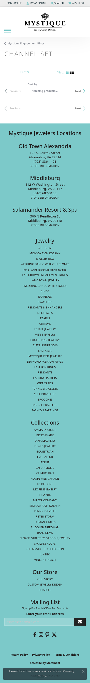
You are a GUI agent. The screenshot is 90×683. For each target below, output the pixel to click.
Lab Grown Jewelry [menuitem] (45, 280)
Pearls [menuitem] (45, 318)
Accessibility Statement (45, 663)
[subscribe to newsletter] (80, 622)
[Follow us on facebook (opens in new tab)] (35, 634)
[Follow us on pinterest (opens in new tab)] (47, 634)
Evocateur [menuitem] (45, 457)
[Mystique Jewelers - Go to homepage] (45, 22)
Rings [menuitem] (45, 291)
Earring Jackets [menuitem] (45, 378)
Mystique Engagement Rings (26, 43)
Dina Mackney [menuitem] (45, 441)
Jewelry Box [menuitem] (45, 259)
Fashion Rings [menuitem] (45, 367)
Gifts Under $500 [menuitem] (45, 345)
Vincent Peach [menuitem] (45, 560)
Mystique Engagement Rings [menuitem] (45, 269)
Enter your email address (45, 614)
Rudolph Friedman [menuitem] (45, 527)
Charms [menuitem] (45, 324)
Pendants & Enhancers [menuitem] (45, 307)
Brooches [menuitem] (44, 399)
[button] (14, 3)
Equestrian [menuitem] (44, 451)
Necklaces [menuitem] (45, 313)
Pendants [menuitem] (45, 372)
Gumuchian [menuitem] (45, 473)
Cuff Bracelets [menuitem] (45, 394)
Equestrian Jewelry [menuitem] (45, 340)
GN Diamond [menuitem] (45, 468)
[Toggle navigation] (8, 30)
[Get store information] (44, 166)
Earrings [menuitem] (45, 297)
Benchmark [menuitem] (45, 435)
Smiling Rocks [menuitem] (45, 543)
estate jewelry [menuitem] (45, 329)
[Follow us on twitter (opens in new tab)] (54, 634)
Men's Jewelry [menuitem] (45, 334)
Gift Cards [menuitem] (45, 383)
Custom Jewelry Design (45, 584)
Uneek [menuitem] (45, 554)
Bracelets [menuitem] (45, 302)
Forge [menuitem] (45, 462)
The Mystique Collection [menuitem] (45, 549)
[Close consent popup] (83, 671)
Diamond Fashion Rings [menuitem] (45, 361)
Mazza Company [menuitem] (45, 500)
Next (78, 91)
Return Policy (19, 655)
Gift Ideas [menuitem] (45, 248)
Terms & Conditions (67, 655)
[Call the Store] (45, 161)
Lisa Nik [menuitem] (45, 495)
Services (45, 590)
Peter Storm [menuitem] (45, 516)
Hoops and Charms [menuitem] (45, 478)
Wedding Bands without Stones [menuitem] (45, 264)
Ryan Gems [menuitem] (45, 533)
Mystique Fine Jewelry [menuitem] (45, 356)
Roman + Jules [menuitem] (45, 522)
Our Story (45, 579)
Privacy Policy (41, 655)
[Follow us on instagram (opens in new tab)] (41, 634)
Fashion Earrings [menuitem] (45, 410)
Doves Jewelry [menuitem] (44, 446)
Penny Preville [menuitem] (45, 511)
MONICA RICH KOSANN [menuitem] (44, 253)
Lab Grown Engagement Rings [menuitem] (45, 275)
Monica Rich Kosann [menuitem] (44, 506)
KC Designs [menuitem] (45, 484)
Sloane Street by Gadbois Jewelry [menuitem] (45, 538)
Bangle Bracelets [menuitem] (45, 405)
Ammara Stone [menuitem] (45, 430)
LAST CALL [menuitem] (45, 351)
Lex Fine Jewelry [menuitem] (45, 489)
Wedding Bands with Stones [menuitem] (44, 286)
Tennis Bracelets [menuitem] (45, 389)
